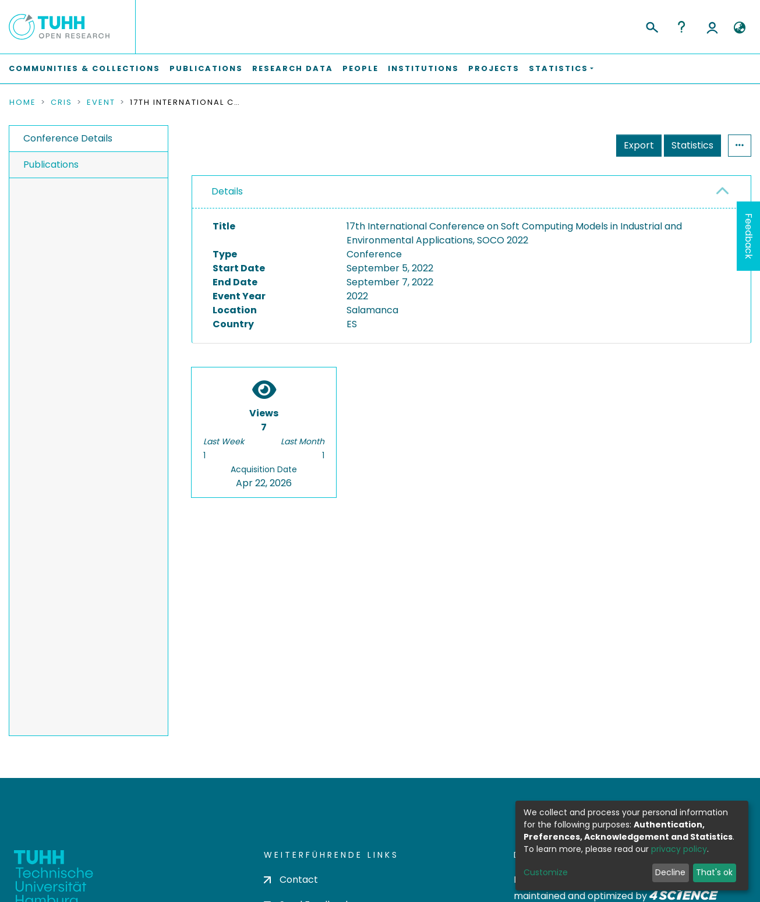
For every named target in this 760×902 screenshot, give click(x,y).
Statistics (692, 145)
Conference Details (67, 138)
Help (681, 27)
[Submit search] (651, 26)
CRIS (61, 102)
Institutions (423, 68)
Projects (493, 68)
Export (639, 145)
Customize (546, 872)
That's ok (714, 872)
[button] (739, 28)
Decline (670, 872)
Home (22, 102)
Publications (206, 68)
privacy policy (679, 849)
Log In (712, 27)
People (360, 68)
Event (101, 102)
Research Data (292, 68)
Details (227, 191)
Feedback (748, 236)
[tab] (471, 192)
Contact (291, 879)
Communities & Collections (84, 68)
